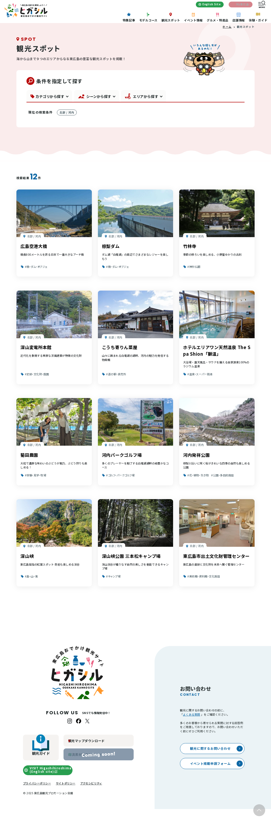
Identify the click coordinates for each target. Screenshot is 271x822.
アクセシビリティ (91, 796)
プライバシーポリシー (37, 796)
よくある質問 (191, 727)
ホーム (227, 39)
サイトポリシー (65, 796)
